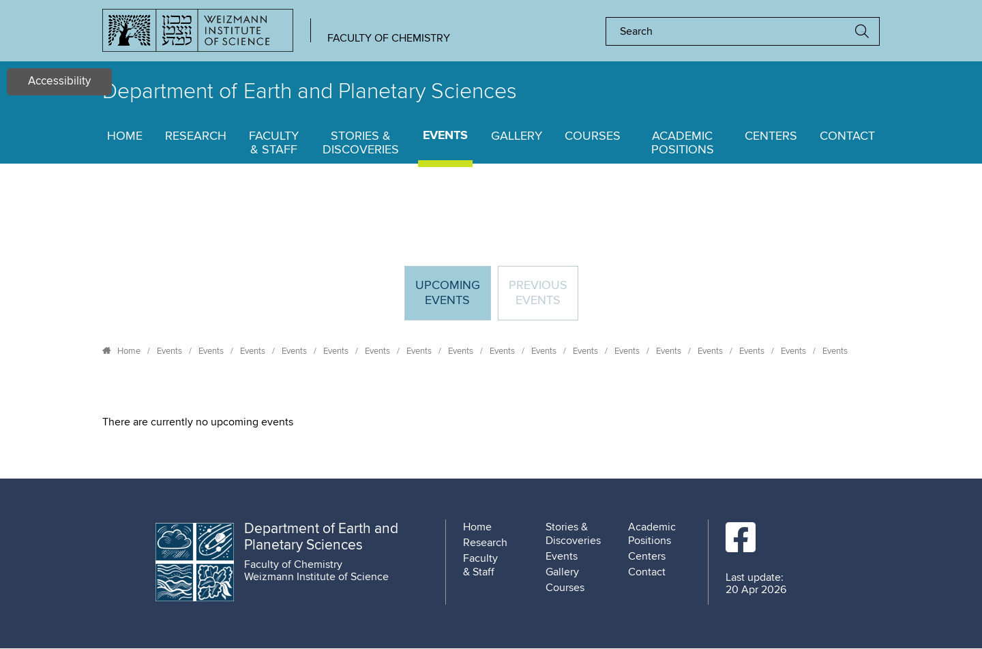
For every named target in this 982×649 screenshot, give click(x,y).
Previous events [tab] (538, 293)
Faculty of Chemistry (388, 38)
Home (125, 136)
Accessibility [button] (59, 81)
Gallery (516, 136)
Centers (771, 136)
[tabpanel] (491, 422)
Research (195, 136)
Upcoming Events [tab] (452, 299)
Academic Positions (682, 143)
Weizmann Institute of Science (316, 577)
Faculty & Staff (274, 143)
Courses (593, 136)
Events (445, 136)
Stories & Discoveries (361, 143)
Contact (847, 136)
